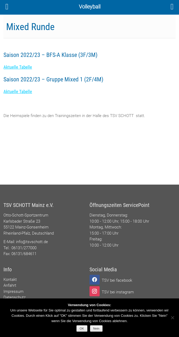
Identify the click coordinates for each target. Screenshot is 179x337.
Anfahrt (9, 285)
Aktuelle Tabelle (17, 67)
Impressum (13, 291)
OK (82, 328)
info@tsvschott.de (32, 241)
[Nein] (172, 317)
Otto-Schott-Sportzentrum (25, 215)
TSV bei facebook (117, 280)
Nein (96, 328)
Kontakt (10, 279)
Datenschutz (14, 297)
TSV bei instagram (118, 292)
